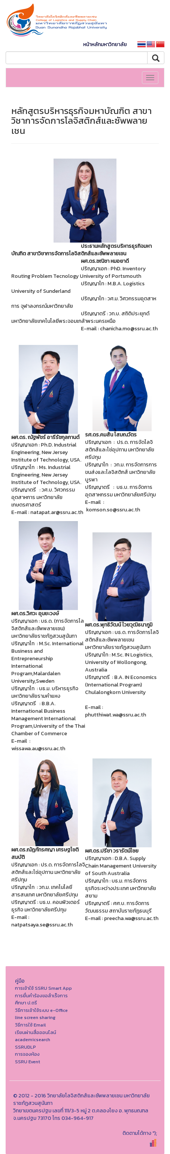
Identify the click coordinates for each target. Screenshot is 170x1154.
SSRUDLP (25, 1047)
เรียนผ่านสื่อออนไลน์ (35, 1032)
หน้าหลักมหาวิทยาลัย (105, 44)
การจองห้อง (27, 1054)
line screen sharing (35, 1017)
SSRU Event (27, 1061)
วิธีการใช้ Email (30, 1024)
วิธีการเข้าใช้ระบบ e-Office (41, 1010)
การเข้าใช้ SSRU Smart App (43, 988)
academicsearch (32, 1039)
